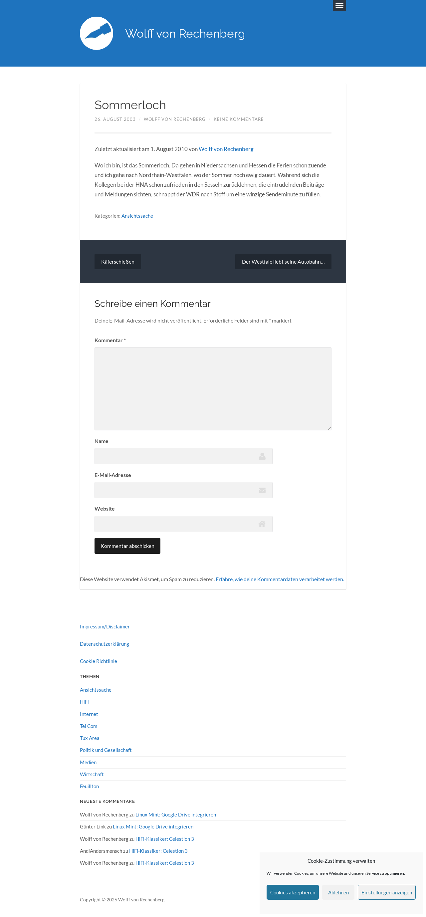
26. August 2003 (115, 119)
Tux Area (90, 738)
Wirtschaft (92, 774)
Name (101, 441)
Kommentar (110, 340)
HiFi (84, 702)
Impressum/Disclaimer (105, 626)
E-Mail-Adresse (113, 475)
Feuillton (89, 786)
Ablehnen (338, 892)
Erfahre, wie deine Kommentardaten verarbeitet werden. (280, 579)
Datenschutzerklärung (104, 644)
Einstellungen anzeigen (386, 892)
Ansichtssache (137, 216)
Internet (89, 714)
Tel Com (88, 726)
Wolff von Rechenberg (185, 33)
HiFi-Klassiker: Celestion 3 (164, 839)
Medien (88, 762)
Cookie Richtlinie (98, 661)
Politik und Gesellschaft (106, 750)
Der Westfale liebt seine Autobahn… (283, 261)
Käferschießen (117, 261)
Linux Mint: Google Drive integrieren (175, 814)
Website (105, 508)
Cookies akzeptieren (292, 892)
